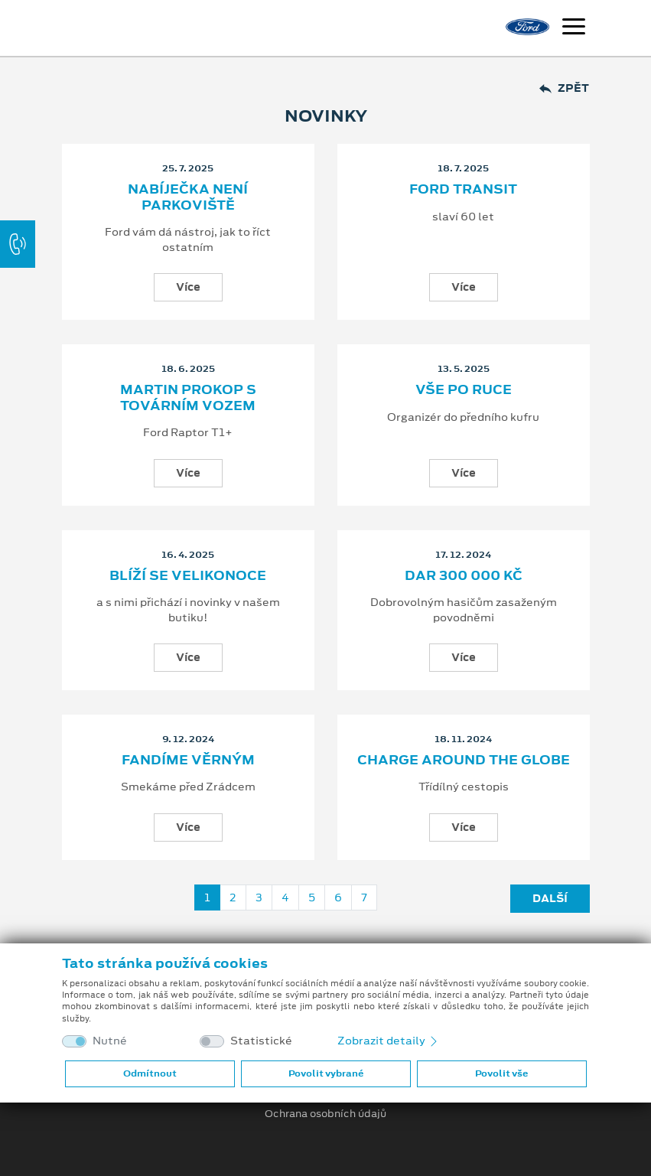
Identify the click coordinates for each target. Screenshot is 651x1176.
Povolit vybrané (325, 1073)
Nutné (110, 1041)
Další (550, 898)
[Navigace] (573, 28)
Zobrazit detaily (388, 1040)
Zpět (564, 88)
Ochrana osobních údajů (325, 1114)
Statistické (261, 1041)
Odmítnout (150, 1073)
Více (188, 287)
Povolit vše (501, 1073)
